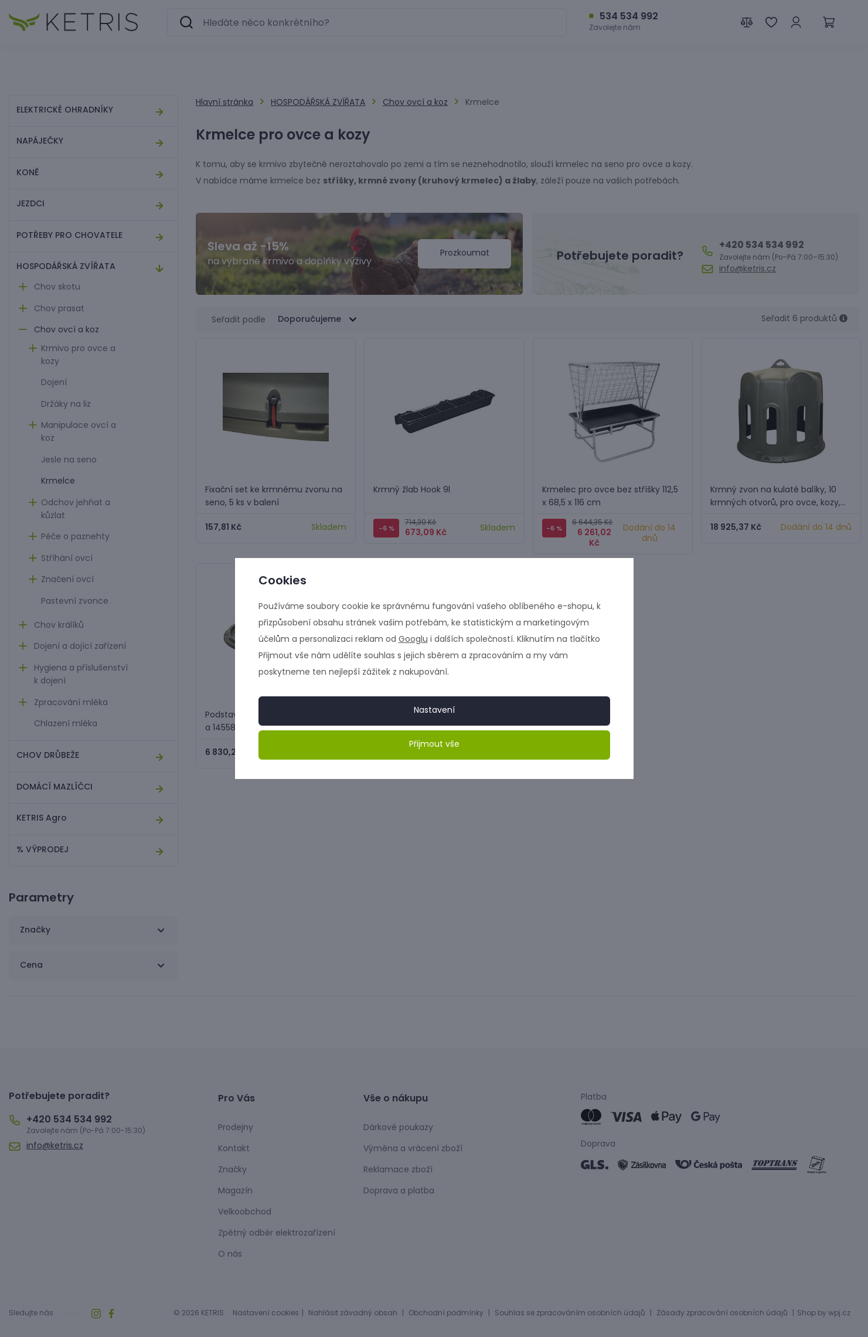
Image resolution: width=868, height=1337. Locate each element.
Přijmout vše (434, 744)
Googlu (413, 639)
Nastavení (434, 710)
